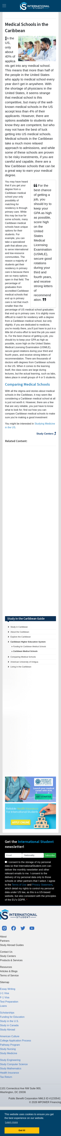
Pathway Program (10, 1044)
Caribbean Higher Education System (28, 642)
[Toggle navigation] (4, 6)
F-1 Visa (4, 997)
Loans (3, 1006)
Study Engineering (10, 1060)
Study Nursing (8, 1049)
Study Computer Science (14, 1064)
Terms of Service (9, 975)
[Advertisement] (30, 531)
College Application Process (15, 1040)
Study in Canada (9, 1025)
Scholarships (7, 1012)
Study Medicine (8, 1053)
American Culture (9, 1036)
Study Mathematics (10, 1068)
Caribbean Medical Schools (25, 651)
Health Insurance (9, 1072)
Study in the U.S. (9, 1021)
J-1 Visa (4, 993)
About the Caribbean (19, 632)
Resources (6, 967)
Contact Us (6, 951)
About (3, 936)
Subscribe (50, 855)
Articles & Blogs (9, 971)
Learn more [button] (11, 1122)
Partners (4, 941)
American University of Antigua (24, 662)
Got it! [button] (22, 1130)
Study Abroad (7, 1029)
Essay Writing (7, 989)
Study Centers (46, 433)
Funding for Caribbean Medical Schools (29, 646)
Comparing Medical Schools (27, 384)
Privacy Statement (42, 884)
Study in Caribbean (19, 627)
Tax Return (6, 1077)
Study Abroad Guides (12, 945)
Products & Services (11, 960)
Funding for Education (12, 1017)
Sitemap (4, 982)
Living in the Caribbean (20, 667)
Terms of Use (19, 884)
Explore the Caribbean (20, 637)
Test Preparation (9, 1001)
